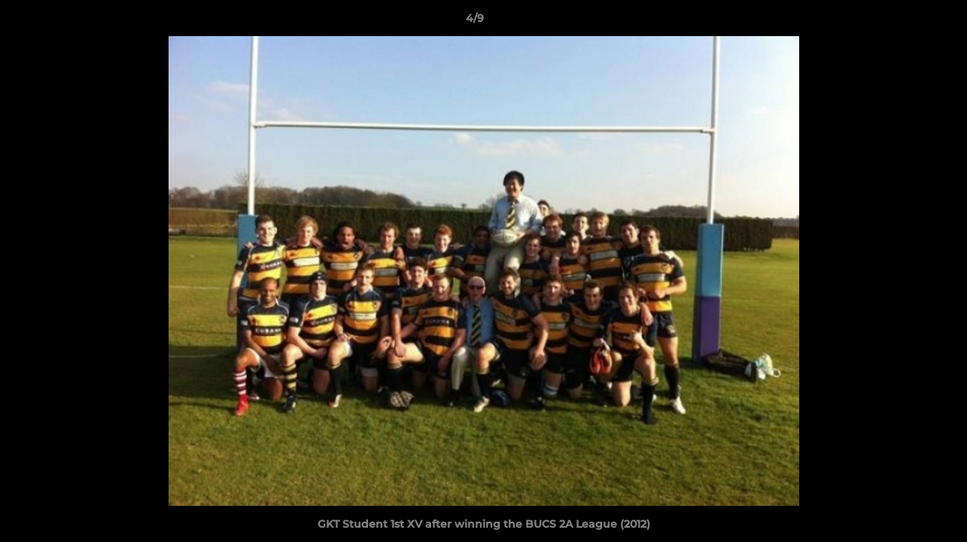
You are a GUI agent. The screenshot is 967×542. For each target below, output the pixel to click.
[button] (904, 22)
